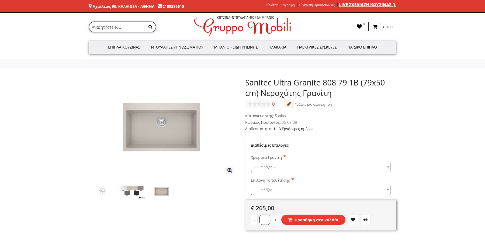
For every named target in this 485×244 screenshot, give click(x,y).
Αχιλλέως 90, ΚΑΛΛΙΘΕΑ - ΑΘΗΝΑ (124, 6)
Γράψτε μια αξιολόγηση (308, 104)
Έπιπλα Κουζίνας (124, 47)
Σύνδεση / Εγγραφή (280, 5)
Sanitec (281, 115)
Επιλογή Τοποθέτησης (270, 180)
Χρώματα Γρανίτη (266, 157)
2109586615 (173, 6)
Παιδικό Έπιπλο (362, 47)
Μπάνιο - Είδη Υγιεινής (236, 47)
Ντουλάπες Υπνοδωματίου (177, 47)
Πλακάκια (277, 47)
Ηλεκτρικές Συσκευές (317, 47)
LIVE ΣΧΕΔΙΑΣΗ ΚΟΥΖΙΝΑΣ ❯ (367, 4)
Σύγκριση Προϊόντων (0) (317, 5)
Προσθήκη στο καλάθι (313, 219)
